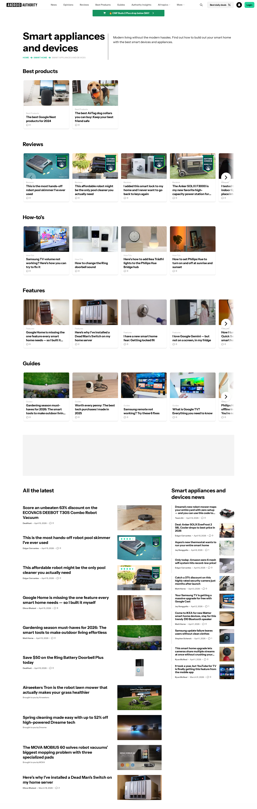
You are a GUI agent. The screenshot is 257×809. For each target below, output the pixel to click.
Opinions (68, 4)
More (179, 4)
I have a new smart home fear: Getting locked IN (144, 323)
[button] (128, 5)
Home (26, 57)
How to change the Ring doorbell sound (95, 250)
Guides (121, 4)
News (54, 4)
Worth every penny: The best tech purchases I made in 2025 (95, 396)
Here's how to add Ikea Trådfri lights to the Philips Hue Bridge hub (144, 250)
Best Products (103, 4)
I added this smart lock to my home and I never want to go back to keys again (144, 177)
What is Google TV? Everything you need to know (193, 396)
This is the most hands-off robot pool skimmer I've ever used (46, 177)
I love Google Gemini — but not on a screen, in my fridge (193, 323)
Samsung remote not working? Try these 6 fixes (144, 396)
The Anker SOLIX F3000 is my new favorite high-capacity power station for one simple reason (193, 177)
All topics (163, 4)
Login (249, 4)
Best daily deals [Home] (220, 5)
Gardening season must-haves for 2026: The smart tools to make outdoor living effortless (46, 396)
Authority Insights (141, 4)
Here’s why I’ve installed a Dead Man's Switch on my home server (95, 323)
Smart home (40, 57)
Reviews (84, 4)
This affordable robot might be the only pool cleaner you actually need (95, 177)
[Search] (201, 5)
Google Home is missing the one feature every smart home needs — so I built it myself (46, 323)
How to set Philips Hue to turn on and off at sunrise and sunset (193, 250)
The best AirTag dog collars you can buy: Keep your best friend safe (95, 104)
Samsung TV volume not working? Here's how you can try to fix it (46, 250)
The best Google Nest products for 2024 (46, 104)
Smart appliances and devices (69, 57)
